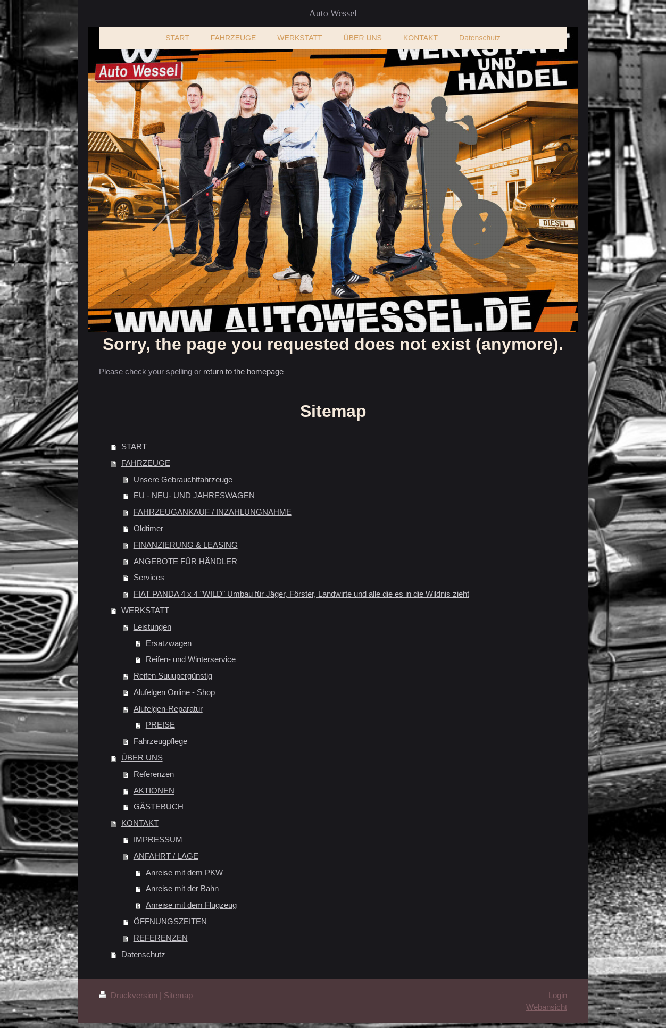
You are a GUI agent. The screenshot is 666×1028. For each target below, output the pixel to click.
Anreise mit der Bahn (182, 888)
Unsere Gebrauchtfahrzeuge (183, 479)
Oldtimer (148, 528)
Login (557, 995)
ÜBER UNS (142, 757)
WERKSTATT (145, 610)
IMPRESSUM (158, 839)
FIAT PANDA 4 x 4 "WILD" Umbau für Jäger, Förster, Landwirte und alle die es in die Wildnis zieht (301, 593)
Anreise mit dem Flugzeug (191, 904)
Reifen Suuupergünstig (173, 675)
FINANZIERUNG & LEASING (186, 544)
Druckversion (129, 995)
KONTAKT (140, 823)
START (134, 446)
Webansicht (546, 1007)
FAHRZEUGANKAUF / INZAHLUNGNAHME (213, 511)
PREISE (160, 724)
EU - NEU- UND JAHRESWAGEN (194, 495)
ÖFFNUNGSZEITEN (170, 921)
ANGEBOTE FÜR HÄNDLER (185, 561)
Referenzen (154, 774)
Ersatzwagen (169, 643)
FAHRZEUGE (145, 462)
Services (149, 577)
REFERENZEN (161, 937)
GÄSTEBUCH (159, 806)
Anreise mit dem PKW (184, 872)
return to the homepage (243, 371)
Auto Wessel (333, 13)
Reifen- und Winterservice (191, 659)
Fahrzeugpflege (160, 741)
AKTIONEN (154, 790)
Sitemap (178, 995)
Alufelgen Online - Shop (174, 692)
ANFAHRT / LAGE (166, 855)
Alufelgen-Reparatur (168, 708)
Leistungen (152, 626)
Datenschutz (143, 954)
